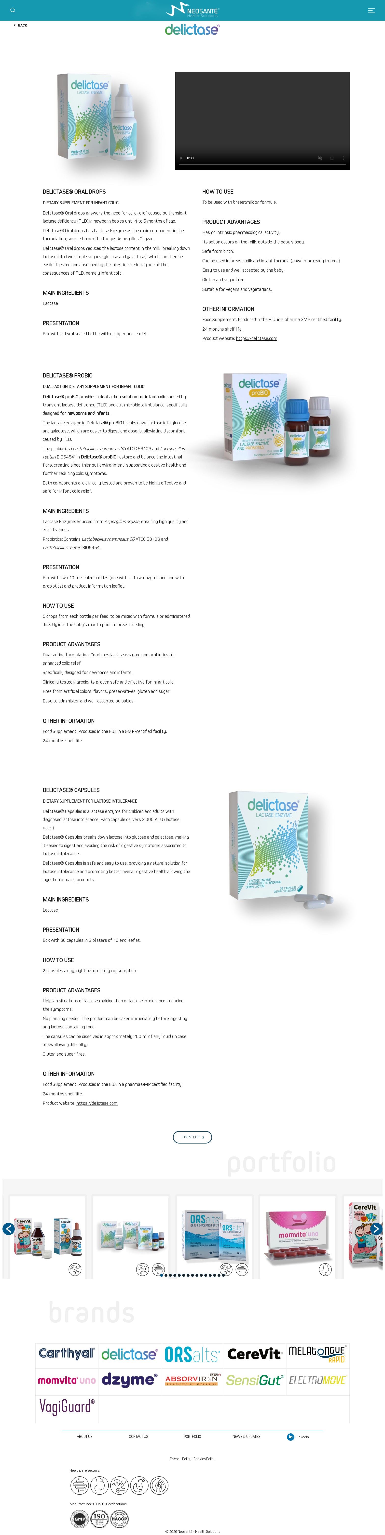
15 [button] (223, 1275)
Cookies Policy (204, 1459)
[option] (130, 1238)
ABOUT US (84, 1437)
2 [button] (166, 1275)
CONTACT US (138, 1437)
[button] (8, 1229)
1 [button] (161, 1275)
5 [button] (179, 1275)
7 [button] (188, 1275)
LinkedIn (298, 1437)
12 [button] (210, 1275)
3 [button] (170, 1275)
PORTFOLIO (192, 1437)
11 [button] (205, 1275)
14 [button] (219, 1275)
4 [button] (174, 1275)
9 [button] (196, 1275)
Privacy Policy (180, 1459)
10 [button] (201, 1275)
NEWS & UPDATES (246, 1437)
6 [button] (183, 1275)
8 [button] (192, 1275)
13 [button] (214, 1275)
